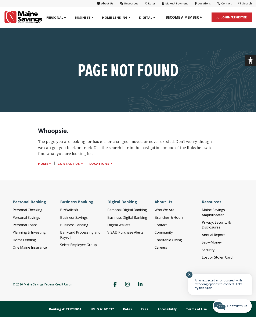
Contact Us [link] (69, 163)
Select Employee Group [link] (78, 244)
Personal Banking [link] (29, 201)
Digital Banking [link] (122, 201)
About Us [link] (105, 3)
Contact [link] (224, 3)
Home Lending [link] (24, 240)
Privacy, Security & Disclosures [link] (216, 225)
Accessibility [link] (167, 309)
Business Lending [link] (74, 225)
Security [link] (208, 250)
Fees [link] (144, 309)
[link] (250, 60)
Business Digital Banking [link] (127, 217)
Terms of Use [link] (196, 309)
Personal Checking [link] (27, 210)
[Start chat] (232, 306)
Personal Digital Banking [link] (127, 210)
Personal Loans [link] (25, 225)
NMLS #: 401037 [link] (102, 309)
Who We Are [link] (164, 210)
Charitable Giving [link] (168, 240)
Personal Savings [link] (26, 217)
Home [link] (43, 163)
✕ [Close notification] (189, 275)
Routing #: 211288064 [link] (65, 309)
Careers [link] (161, 247)
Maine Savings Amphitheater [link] (213, 212)
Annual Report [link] (213, 235)
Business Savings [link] (74, 217)
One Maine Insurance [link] (30, 247)
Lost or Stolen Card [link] (217, 257)
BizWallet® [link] (69, 210)
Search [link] (245, 3)
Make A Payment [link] (175, 3)
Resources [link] (129, 3)
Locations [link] (203, 3)
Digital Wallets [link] (118, 225)
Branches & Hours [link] (169, 217)
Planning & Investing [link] (29, 232)
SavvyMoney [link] (212, 242)
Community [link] (164, 232)
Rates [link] (150, 3)
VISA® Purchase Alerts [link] (125, 232)
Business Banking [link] (76, 201)
